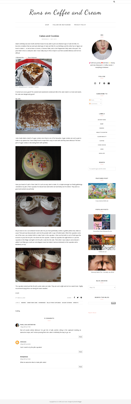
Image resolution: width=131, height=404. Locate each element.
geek (102, 149)
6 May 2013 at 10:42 (25, 359)
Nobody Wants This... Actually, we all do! (102, 272)
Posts (91, 100)
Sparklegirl (31, 87)
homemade (42, 302)
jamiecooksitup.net (23, 87)
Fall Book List (102, 251)
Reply (80, 337)
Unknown (23, 342)
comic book (102, 145)
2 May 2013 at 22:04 (25, 344)
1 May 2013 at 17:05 (25, 327)
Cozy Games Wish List (102, 201)
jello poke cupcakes (54, 302)
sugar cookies (67, 302)
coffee (102, 140)
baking (23, 302)
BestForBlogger (78, 401)
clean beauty (101, 136)
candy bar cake (32, 302)
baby (101, 124)
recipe (26, 57)
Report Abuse (92, 312)
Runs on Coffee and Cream (65, 12)
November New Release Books (102, 231)
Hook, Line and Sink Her (28, 324)
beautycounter (102, 132)
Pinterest (37, 87)
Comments (93, 104)
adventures (102, 119)
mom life (102, 153)
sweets (75, 302)
